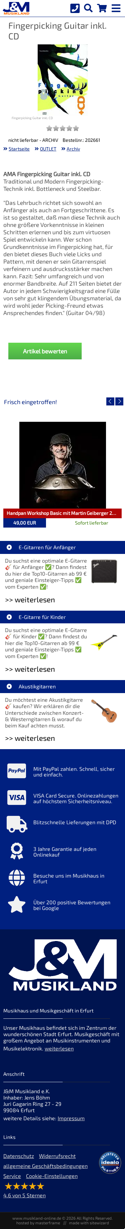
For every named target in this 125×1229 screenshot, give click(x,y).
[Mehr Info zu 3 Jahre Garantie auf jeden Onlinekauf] (62, 853)
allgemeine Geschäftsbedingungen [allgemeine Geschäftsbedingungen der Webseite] (45, 1166)
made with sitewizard (89, 1222)
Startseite (19, 148)
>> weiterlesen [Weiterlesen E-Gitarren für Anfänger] (30, 599)
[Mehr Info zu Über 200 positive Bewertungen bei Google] (62, 906)
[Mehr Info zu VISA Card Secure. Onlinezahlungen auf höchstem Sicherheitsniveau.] (62, 799)
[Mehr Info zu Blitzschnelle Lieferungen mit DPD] (62, 826)
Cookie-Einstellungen (52, 1176)
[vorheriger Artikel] (110, 401)
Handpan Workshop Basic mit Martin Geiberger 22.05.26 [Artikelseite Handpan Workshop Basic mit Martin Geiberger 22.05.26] (64, 513)
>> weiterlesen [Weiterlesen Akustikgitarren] (30, 737)
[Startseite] (15, 8)
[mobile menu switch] (116, 6)
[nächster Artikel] (119, 401)
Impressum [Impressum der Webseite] (71, 1118)
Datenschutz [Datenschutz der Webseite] (18, 1156)
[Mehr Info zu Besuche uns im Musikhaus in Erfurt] (62, 879)
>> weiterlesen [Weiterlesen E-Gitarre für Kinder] (30, 668)
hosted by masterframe (38, 1222)
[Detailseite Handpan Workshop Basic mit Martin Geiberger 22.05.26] (62, 465)
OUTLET (48, 148)
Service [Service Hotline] (12, 1176)
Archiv (73, 148)
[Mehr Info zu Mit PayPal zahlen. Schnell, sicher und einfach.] (62, 772)
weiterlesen (59, 1048)
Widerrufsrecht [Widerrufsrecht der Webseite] (57, 1156)
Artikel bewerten (45, 351)
